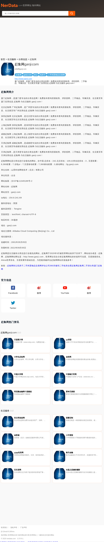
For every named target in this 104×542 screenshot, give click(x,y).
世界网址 (20, 539)
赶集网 (10, 266)
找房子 (20, 266)
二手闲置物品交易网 (32, 266)
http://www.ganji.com (23, 79)
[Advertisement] (52, 37)
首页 (3, 59)
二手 (61, 266)
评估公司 (46, 266)
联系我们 (4, 527)
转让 (15, 266)
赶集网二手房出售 (86, 266)
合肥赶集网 (73, 266)
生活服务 (11, 59)
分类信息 (23, 59)
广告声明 (23, 527)
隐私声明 (14, 527)
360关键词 (54, 266)
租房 (66, 266)
